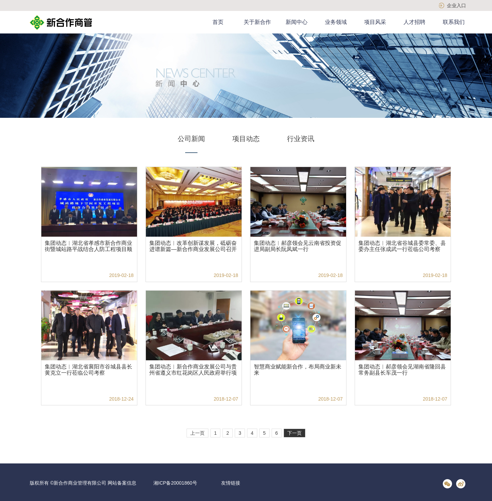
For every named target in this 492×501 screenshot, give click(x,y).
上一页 (197, 433)
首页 (218, 22)
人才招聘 (414, 22)
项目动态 (246, 138)
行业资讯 (300, 138)
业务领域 (336, 22)
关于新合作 (257, 22)
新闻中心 (297, 22)
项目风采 (375, 22)
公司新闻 (191, 138)
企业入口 (456, 5)
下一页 (294, 433)
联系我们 (454, 22)
